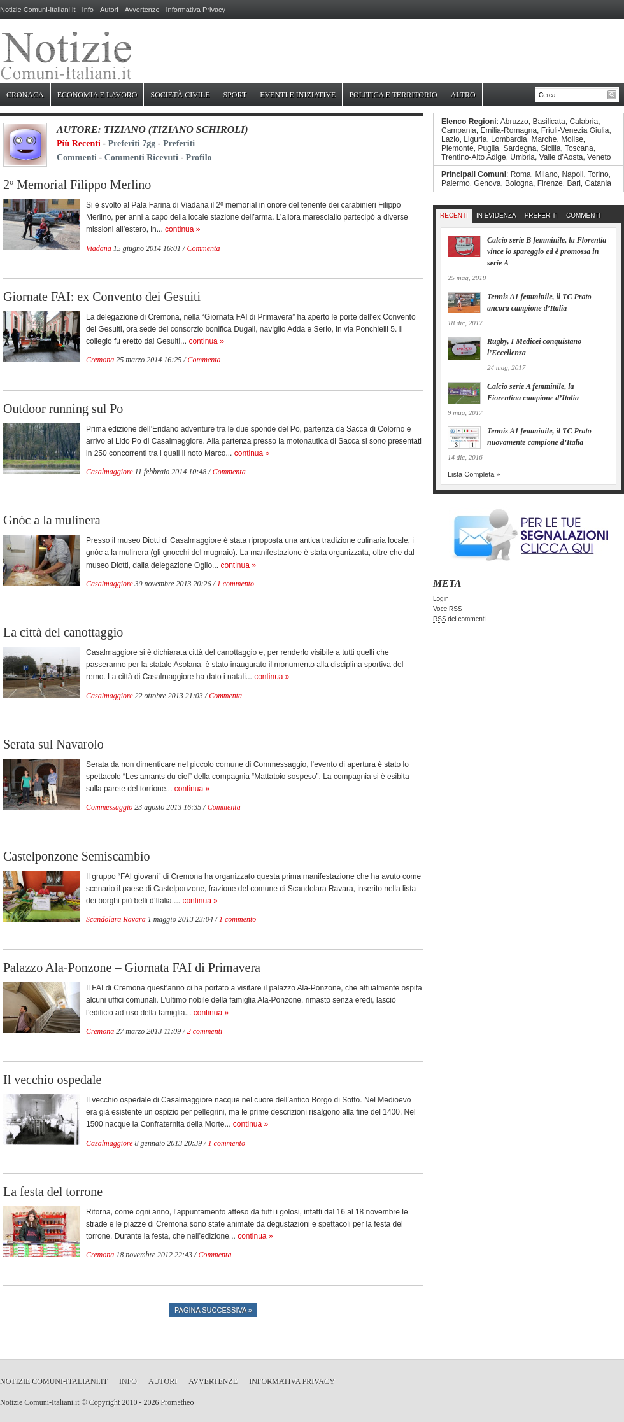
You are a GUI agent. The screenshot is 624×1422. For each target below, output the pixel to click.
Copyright (104, 1402)
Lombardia (509, 139)
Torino (598, 174)
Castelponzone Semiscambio (76, 856)
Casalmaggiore (109, 471)
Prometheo (177, 1402)
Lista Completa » (474, 474)
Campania (458, 130)
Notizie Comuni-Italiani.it (38, 9)
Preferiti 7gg (132, 143)
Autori (109, 9)
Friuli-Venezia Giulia (575, 130)
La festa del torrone (53, 1192)
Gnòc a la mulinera (52, 520)
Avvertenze (142, 9)
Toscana (579, 148)
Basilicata (548, 121)
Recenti (454, 215)
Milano (546, 174)
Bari (573, 183)
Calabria (583, 121)
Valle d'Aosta (561, 157)
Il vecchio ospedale (52, 1080)
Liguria (475, 139)
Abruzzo (514, 121)
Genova (487, 183)
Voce (447, 608)
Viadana (98, 248)
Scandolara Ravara (116, 919)
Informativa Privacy (196, 9)
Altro (463, 94)
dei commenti (459, 619)
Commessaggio (109, 807)
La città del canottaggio (63, 632)
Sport (234, 94)
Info (88, 9)
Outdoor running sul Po (63, 409)
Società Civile (179, 94)
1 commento (235, 583)
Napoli (572, 174)
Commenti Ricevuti (141, 157)
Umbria (522, 157)
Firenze (550, 183)
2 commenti (205, 1031)
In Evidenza (496, 215)
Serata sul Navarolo (53, 744)
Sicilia (550, 148)
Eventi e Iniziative (298, 94)
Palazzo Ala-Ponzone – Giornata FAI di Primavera (131, 968)
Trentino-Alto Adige (473, 157)
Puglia (488, 148)
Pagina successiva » (213, 1310)
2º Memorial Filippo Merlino (77, 185)
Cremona (100, 359)
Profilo (199, 157)
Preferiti (179, 143)
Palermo (455, 183)
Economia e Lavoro (97, 94)
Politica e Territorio (393, 94)
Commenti (77, 157)
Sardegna (519, 148)
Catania (598, 183)
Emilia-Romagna (508, 130)
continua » (182, 229)
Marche (544, 139)
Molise (572, 139)
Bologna (519, 183)
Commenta (203, 248)
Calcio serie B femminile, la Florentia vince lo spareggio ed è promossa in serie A (546, 251)
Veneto (599, 157)
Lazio (450, 139)
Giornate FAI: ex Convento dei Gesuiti (102, 297)
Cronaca (25, 94)
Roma (521, 174)
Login (440, 598)
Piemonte (457, 148)
